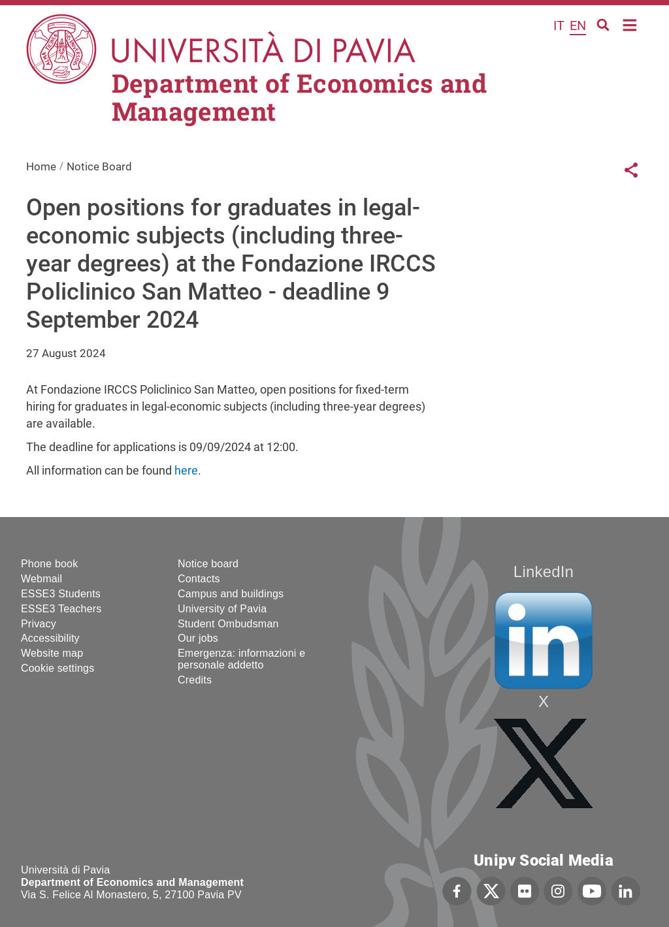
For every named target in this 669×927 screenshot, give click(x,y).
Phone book (49, 563)
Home (630, 24)
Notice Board (99, 166)
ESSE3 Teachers (61, 608)
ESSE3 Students (61, 593)
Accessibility (50, 638)
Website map (52, 653)
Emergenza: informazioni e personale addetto (241, 659)
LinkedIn (544, 571)
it (558, 25)
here (186, 470)
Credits (195, 679)
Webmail (41, 578)
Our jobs (198, 638)
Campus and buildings (231, 593)
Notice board (208, 563)
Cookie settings (57, 668)
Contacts (199, 578)
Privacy (38, 623)
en (578, 25)
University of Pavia (222, 608)
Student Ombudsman (228, 623)
